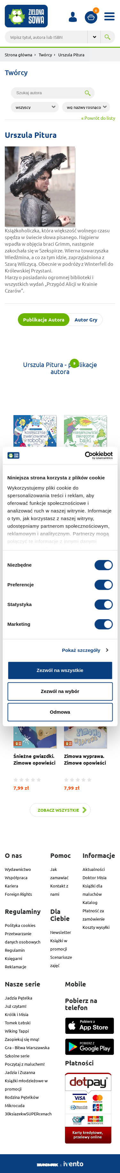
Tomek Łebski (17, 1022)
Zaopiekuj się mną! (22, 1039)
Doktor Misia (95, 877)
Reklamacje (15, 966)
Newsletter (60, 932)
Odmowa (60, 712)
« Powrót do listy (98, 118)
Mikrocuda (15, 1105)
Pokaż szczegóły (81, 650)
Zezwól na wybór (60, 691)
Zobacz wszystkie (58, 810)
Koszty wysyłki (96, 927)
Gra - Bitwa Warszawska (27, 1047)
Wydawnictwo (18, 869)
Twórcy (45, 54)
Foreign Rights (18, 894)
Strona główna (18, 54)
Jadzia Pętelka (18, 997)
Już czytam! (16, 1006)
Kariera (11, 885)
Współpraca (16, 877)
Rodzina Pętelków (22, 1097)
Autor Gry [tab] (86, 319)
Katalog (90, 902)
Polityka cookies (20, 925)
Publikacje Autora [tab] (43, 319)
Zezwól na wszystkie (60, 670)
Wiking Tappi (17, 1031)
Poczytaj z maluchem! (25, 1064)
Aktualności (94, 869)
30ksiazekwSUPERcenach (28, 1113)
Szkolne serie (17, 1055)
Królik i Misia (16, 1014)
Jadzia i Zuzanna (20, 1072)
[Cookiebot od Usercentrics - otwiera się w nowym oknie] (85, 455)
